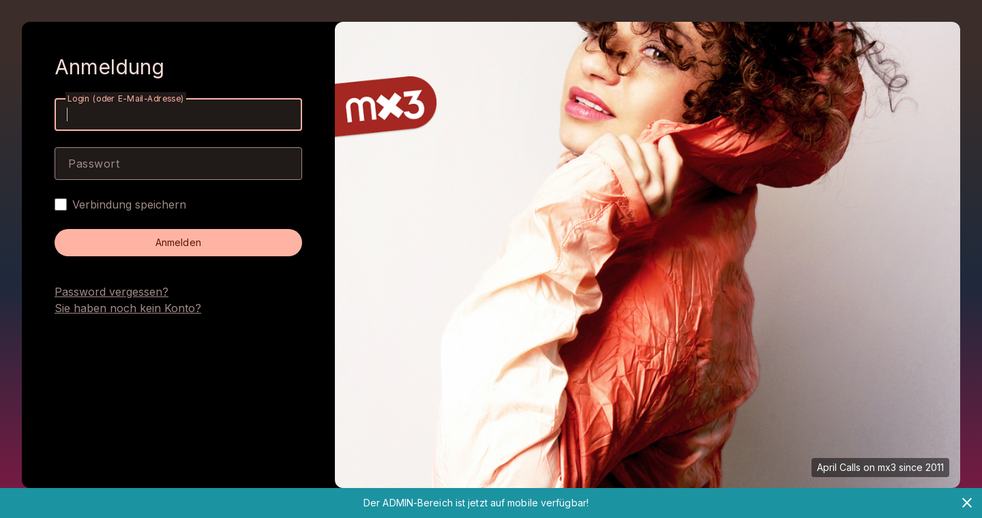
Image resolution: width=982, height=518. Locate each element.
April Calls (839, 467)
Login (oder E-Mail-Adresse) (126, 98)
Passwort (93, 163)
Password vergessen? (111, 292)
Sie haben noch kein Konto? (128, 308)
